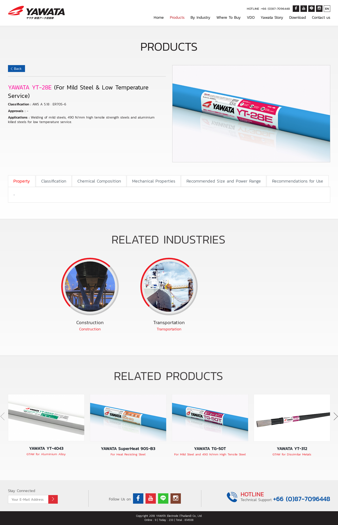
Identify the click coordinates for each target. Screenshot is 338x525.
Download (297, 17)
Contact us (321, 17)
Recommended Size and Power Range (223, 181)
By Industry (200, 17)
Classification (53, 181)
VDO (251, 17)
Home (159, 17)
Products (177, 17)
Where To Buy (228, 17)
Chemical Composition (99, 181)
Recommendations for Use (297, 181)
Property (21, 181)
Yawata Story (272, 17)
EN (327, 8)
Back (18, 68)
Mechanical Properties (153, 181)
